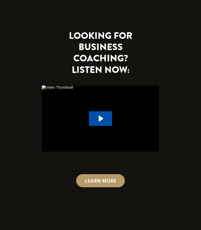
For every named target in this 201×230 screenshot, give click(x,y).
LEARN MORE (101, 181)
